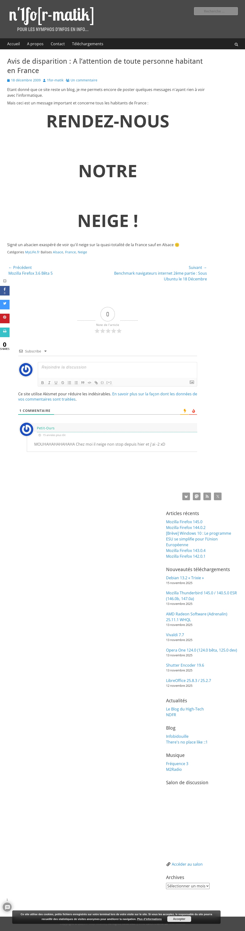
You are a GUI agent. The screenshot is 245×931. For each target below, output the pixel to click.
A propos (35, 43)
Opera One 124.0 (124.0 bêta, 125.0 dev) (201, 650)
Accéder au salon (187, 864)
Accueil (13, 43)
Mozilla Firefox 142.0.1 (186, 556)
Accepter (179, 919)
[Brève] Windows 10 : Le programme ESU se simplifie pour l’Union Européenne (198, 539)
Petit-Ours (46, 428)
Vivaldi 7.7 (175, 634)
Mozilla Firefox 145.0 (184, 521)
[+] (109, 382)
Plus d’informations (149, 919)
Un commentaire (84, 80)
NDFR (171, 714)
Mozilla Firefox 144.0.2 (186, 527)
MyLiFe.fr (32, 252)
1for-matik (55, 80)
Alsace (58, 252)
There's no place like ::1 (187, 742)
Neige (82, 252)
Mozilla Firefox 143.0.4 (186, 550)
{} (102, 382)
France (70, 252)
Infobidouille (177, 736)
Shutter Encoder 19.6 (185, 665)
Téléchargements (87, 43)
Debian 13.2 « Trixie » (185, 577)
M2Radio (174, 769)
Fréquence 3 (177, 763)
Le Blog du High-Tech (185, 709)
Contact (58, 43)
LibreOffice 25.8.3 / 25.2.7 (188, 680)
